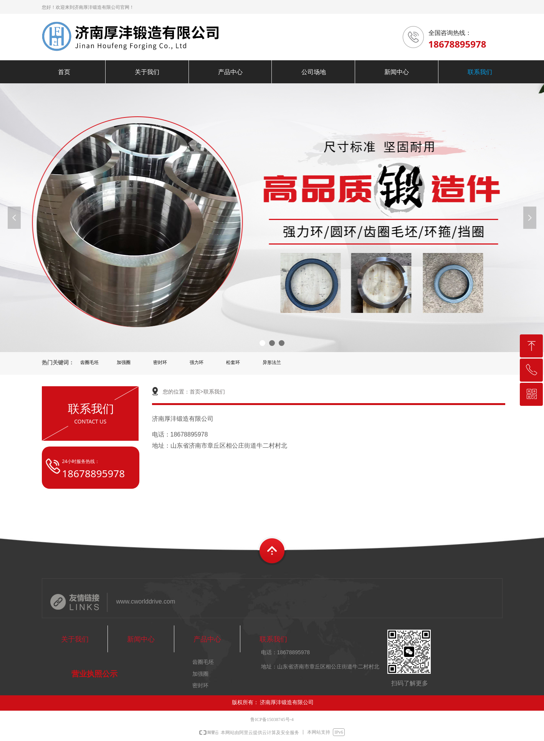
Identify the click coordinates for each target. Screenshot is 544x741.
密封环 (160, 362)
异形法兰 (272, 362)
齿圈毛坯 (89, 362)
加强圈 (124, 362)
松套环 (233, 362)
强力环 (196, 362)
